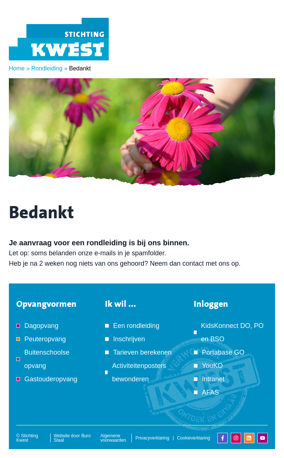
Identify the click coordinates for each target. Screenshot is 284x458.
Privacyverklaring (152, 438)
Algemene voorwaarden (113, 438)
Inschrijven (129, 339)
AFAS (210, 392)
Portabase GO (223, 352)
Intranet (213, 379)
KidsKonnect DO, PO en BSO (232, 332)
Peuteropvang (45, 339)
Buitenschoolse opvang (47, 359)
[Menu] (264, 49)
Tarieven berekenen (142, 352)
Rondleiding (46, 68)
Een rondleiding (136, 325)
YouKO (212, 365)
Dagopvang (41, 325)
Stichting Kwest (27, 438)
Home (17, 68)
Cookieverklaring (193, 438)
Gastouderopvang (50, 379)
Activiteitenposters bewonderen (139, 372)
